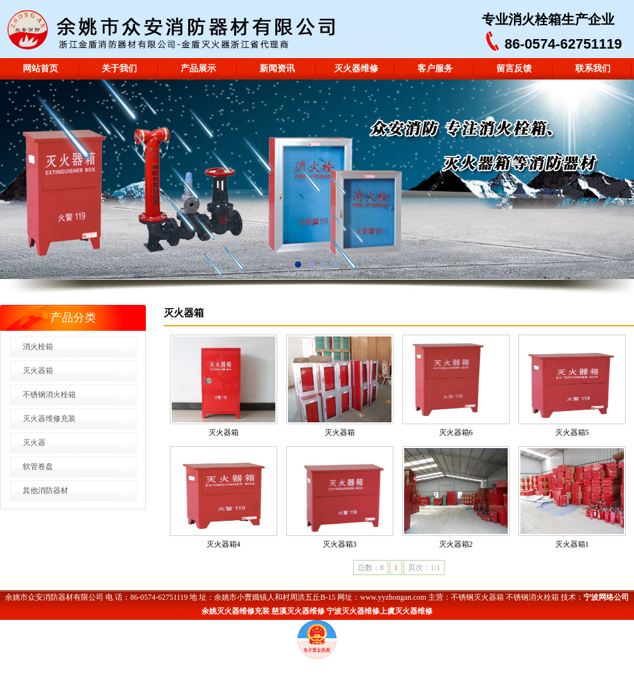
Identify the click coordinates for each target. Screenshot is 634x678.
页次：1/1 (424, 567)
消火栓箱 (534, 19)
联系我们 (593, 68)
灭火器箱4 (223, 544)
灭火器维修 (356, 68)
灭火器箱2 (456, 544)
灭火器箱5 (572, 432)
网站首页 (40, 68)
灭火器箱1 (572, 544)
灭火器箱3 (340, 544)
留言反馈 (514, 68)
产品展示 (198, 68)
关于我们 (119, 68)
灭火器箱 (223, 432)
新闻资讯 (277, 68)
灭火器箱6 (456, 432)
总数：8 (370, 567)
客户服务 (435, 68)
